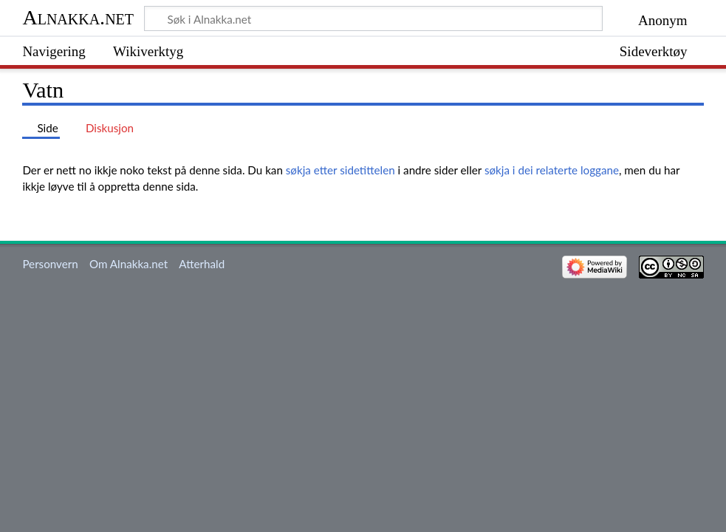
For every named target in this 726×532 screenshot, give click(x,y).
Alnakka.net (78, 17)
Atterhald (202, 263)
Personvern (50, 263)
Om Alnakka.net (128, 263)
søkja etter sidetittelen (340, 170)
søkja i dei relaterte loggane (551, 170)
